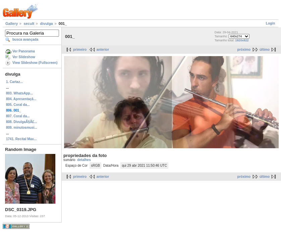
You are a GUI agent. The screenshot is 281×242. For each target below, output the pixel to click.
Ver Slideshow (23, 57)
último (265, 49)
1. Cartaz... (14, 82)
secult (28, 24)
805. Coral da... (18, 105)
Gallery (11, 24)
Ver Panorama (23, 51)
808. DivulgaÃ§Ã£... (21, 122)
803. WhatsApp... (19, 93)
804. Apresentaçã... (21, 99)
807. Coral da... (18, 116)
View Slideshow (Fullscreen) (34, 63)
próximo (243, 49)
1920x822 (241, 40)
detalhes (84, 160)
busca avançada (25, 39)
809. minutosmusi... (21, 127)
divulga (46, 24)
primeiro (80, 49)
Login (270, 23)
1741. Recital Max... (21, 139)
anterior (103, 49)
